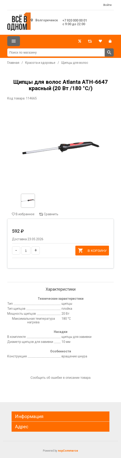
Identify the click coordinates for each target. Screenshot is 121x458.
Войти (107, 5)
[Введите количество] (25, 250)
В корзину (92, 250)
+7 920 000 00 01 (74, 20)
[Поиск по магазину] (56, 52)
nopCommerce (68, 450)
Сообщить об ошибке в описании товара (60, 377)
